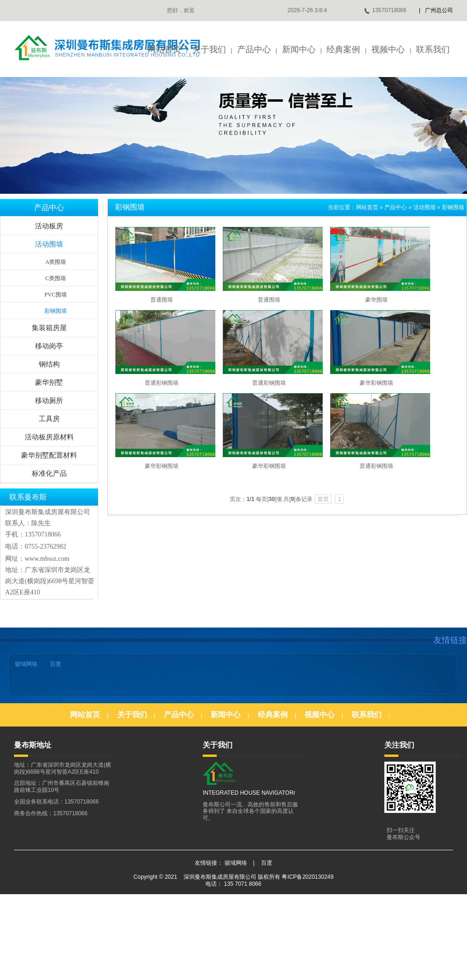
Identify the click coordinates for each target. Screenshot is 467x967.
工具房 (49, 419)
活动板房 (49, 226)
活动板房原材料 (49, 437)
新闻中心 (299, 49)
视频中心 (388, 49)
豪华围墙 (376, 299)
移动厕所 (49, 400)
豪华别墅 (49, 382)
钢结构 (49, 364)
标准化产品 (49, 473)
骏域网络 (26, 664)
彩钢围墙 (55, 311)
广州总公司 (439, 10)
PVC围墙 (55, 294)
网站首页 (164, 49)
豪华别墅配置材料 (49, 455)
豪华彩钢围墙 (376, 383)
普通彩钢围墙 (161, 383)
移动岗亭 (49, 346)
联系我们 (433, 49)
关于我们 (209, 49)
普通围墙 (161, 299)
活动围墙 (49, 244)
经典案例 (343, 49)
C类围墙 (55, 278)
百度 (55, 664)
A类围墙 (55, 262)
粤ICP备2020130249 (307, 877)
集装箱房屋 (49, 328)
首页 (323, 499)
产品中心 (254, 49)
